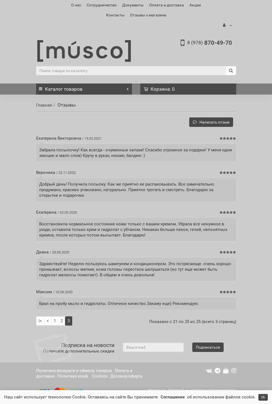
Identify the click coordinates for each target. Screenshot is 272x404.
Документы (133, 5)
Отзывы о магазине (148, 15)
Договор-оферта (126, 376)
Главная (44, 105)
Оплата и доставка (166, 5)
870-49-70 (209, 43)
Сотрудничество (102, 5)
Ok (263, 397)
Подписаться (208, 347)
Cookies (100, 376)
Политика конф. (73, 376)
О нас (76, 5)
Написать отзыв (211, 122)
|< (40, 320)
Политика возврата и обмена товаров (74, 370)
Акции (195, 5)
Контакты (115, 15)
